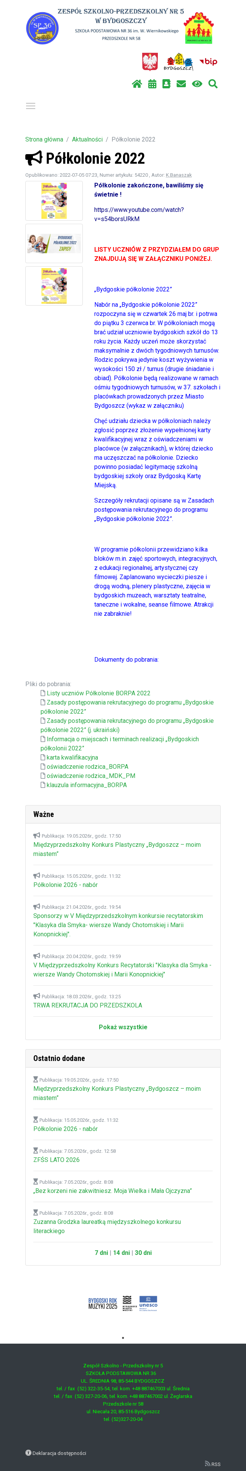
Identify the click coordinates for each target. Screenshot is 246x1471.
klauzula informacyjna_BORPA (87, 785)
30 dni (143, 1252)
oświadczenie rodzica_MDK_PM (91, 775)
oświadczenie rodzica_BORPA (87, 766)
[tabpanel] (123, 1303)
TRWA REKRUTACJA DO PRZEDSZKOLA (87, 1005)
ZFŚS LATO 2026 (56, 1159)
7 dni (101, 1252)
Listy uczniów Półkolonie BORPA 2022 (99, 693)
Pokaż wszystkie (123, 1027)
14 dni (121, 1252)
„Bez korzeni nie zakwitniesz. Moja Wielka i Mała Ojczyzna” (112, 1190)
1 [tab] (123, 1338)
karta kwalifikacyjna (72, 757)
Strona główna (44, 139)
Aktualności (87, 139)
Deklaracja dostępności (59, 1453)
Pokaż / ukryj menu (31, 104)
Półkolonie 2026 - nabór (65, 884)
